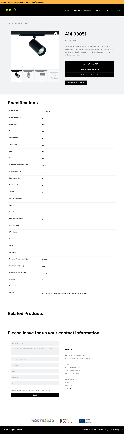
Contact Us (109, 10)
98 (43, 280)
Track (15, 23)
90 (43, 152)
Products (76, 10)
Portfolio (87, 10)
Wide (43, 125)
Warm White (46, 112)
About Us (98, 10)
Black (44, 138)
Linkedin (68, 388)
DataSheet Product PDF (89, 64)
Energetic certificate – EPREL (90, 70)
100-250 (44, 145)
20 (43, 159)
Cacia (20, 23)
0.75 (43, 267)
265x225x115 (46, 273)
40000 (44, 165)
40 (43, 132)
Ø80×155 (45, 260)
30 (43, 118)
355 (43, 179)
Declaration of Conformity (90, 75)
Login (119, 10)
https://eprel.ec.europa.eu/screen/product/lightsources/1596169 (64, 294)
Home (67, 10)
